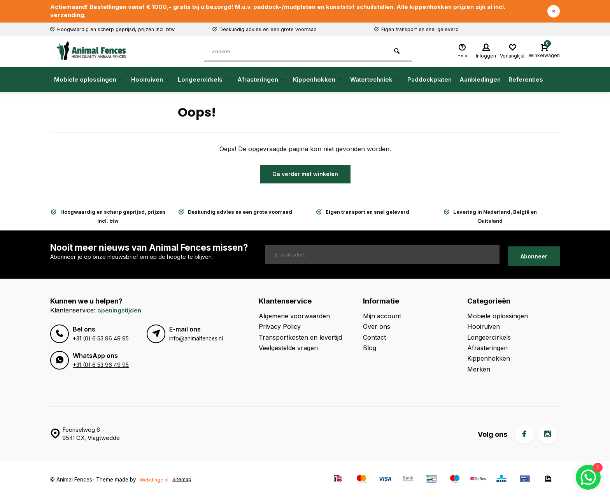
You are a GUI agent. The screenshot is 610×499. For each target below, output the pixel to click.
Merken (478, 370)
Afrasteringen (261, 80)
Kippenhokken (317, 80)
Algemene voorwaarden (294, 317)
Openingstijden (120, 311)
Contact (374, 338)
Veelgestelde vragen (288, 348)
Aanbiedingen (480, 80)
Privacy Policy (280, 328)
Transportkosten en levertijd (300, 338)
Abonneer (534, 255)
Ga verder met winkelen (305, 175)
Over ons (376, 328)
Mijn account (382, 317)
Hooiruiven (150, 80)
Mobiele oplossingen (88, 80)
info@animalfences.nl (196, 339)
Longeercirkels (204, 80)
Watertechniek (375, 80)
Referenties (525, 80)
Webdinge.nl (155, 480)
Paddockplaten (429, 80)
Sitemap (183, 480)
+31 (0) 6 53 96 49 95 (100, 339)
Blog (369, 348)
